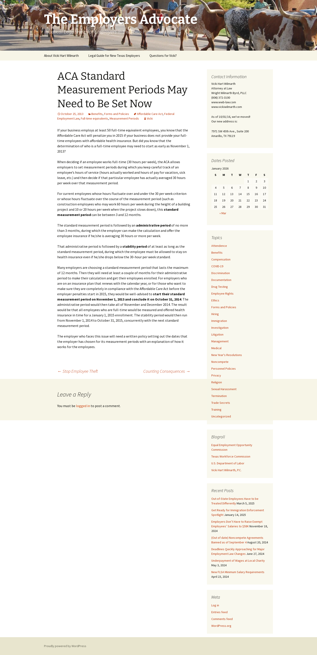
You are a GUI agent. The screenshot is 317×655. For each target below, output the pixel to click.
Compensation (220, 259)
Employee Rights (222, 293)
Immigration (219, 321)
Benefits (97, 114)
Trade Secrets (220, 403)
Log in (215, 605)
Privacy (216, 375)
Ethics (215, 300)
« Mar (222, 213)
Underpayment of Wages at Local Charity (238, 561)
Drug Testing (219, 287)
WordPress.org (221, 626)
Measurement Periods (124, 118)
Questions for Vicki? (163, 56)
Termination (219, 396)
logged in (83, 406)
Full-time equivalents (94, 118)
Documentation (221, 280)
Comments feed (222, 619)
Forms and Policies (116, 114)
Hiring (215, 314)
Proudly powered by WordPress (65, 646)
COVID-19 (217, 266)
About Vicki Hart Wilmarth (61, 56)
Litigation (217, 334)
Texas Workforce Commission (230, 456)
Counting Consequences (166, 371)
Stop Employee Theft (77, 371)
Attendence (219, 246)
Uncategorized (221, 416)
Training (216, 409)
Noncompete (220, 362)
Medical (216, 348)
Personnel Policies (223, 369)
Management (220, 341)
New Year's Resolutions (226, 355)
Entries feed (219, 612)
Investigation (220, 328)
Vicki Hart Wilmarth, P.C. (226, 470)
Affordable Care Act (150, 114)
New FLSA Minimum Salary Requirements (237, 572)
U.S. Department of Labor (227, 463)
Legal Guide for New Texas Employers (114, 56)
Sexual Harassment (223, 389)
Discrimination (220, 273)
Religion (216, 382)
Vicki (150, 118)
